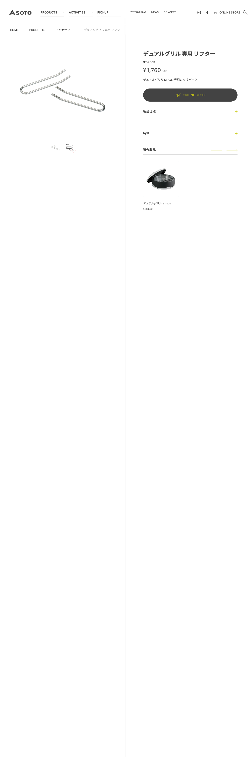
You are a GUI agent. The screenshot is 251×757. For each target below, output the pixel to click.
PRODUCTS (48, 12)
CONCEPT (170, 12)
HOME (14, 30)
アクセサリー (64, 30)
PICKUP (102, 12)
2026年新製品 (138, 12)
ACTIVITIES (77, 12)
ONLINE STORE (226, 12)
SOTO (20, 12)
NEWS (154, 12)
